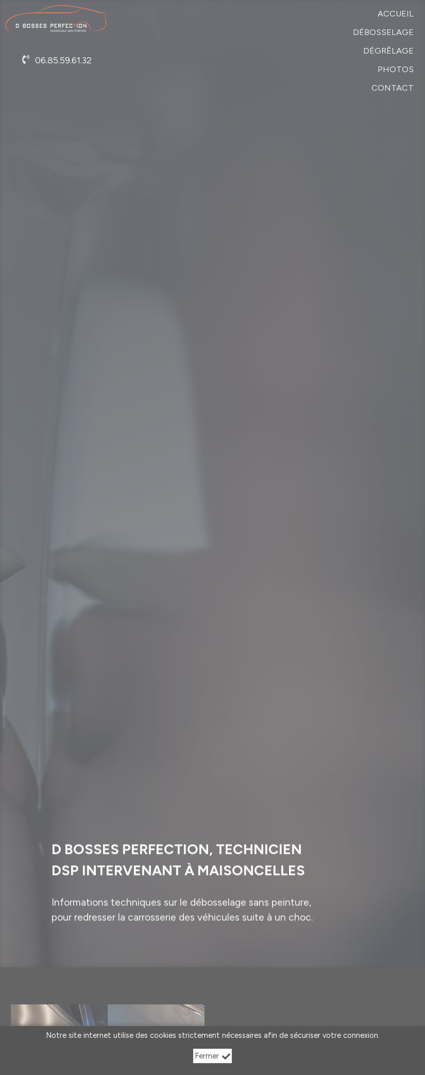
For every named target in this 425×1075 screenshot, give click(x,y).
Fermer (212, 1056)
